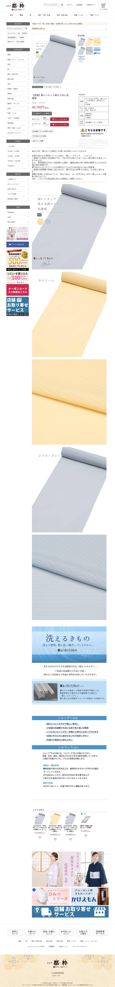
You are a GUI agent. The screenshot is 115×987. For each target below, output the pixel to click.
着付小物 (49, 941)
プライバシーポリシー (79, 946)
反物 (47, 24)
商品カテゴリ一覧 (38, 24)
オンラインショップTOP (36, 946)
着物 (52, 24)
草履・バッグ (71, 941)
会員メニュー (63, 946)
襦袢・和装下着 (37, 941)
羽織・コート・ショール (88, 941)
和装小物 (60, 941)
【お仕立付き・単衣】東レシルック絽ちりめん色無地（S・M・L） (40, 827)
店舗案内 (52, 946)
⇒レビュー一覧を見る (15, 282)
